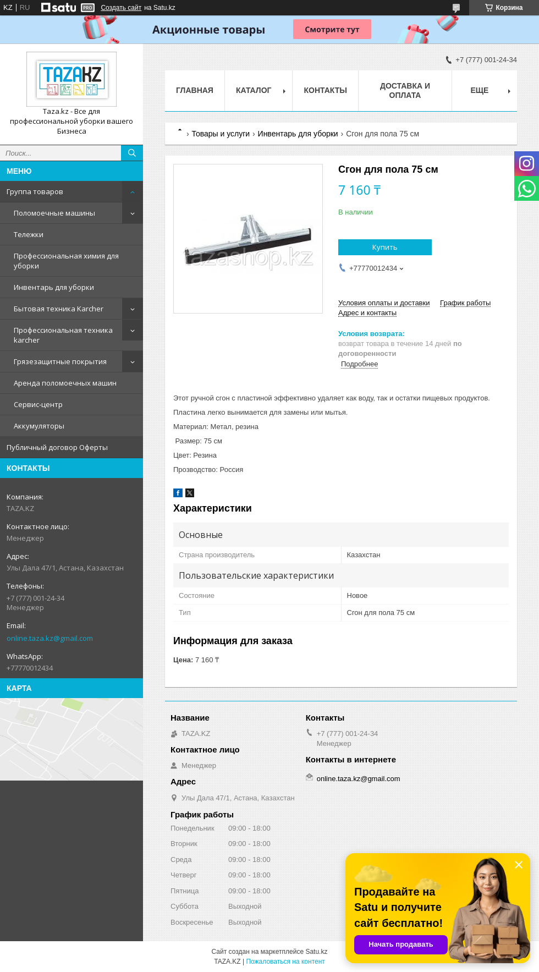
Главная (194, 90)
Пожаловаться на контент (285, 961)
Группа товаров (35, 191)
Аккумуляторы (39, 426)
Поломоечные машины (54, 213)
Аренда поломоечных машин (65, 383)
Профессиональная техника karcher (63, 335)
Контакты (325, 90)
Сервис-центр (38, 404)
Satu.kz (316, 951)
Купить (385, 247)
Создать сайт (121, 8)
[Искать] (132, 153)
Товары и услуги (220, 133)
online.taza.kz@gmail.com (50, 638)
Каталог (254, 90)
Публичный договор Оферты (57, 447)
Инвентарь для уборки (54, 287)
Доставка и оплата (405, 90)
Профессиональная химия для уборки (66, 261)
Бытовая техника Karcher (58, 309)
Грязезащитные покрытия (60, 361)
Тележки (28, 234)
